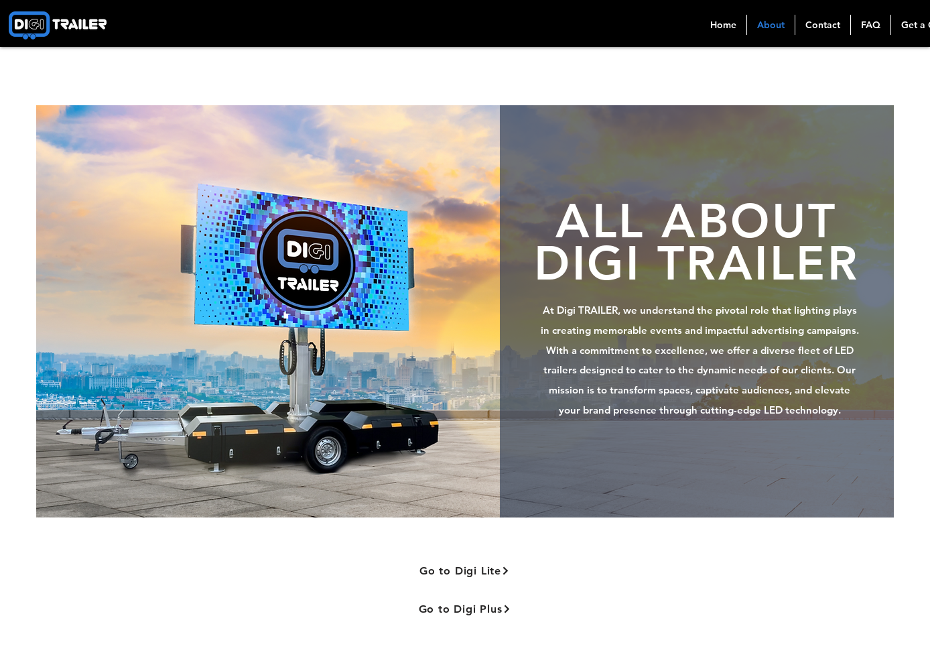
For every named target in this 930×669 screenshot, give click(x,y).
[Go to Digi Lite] (464, 571)
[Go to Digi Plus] (464, 609)
